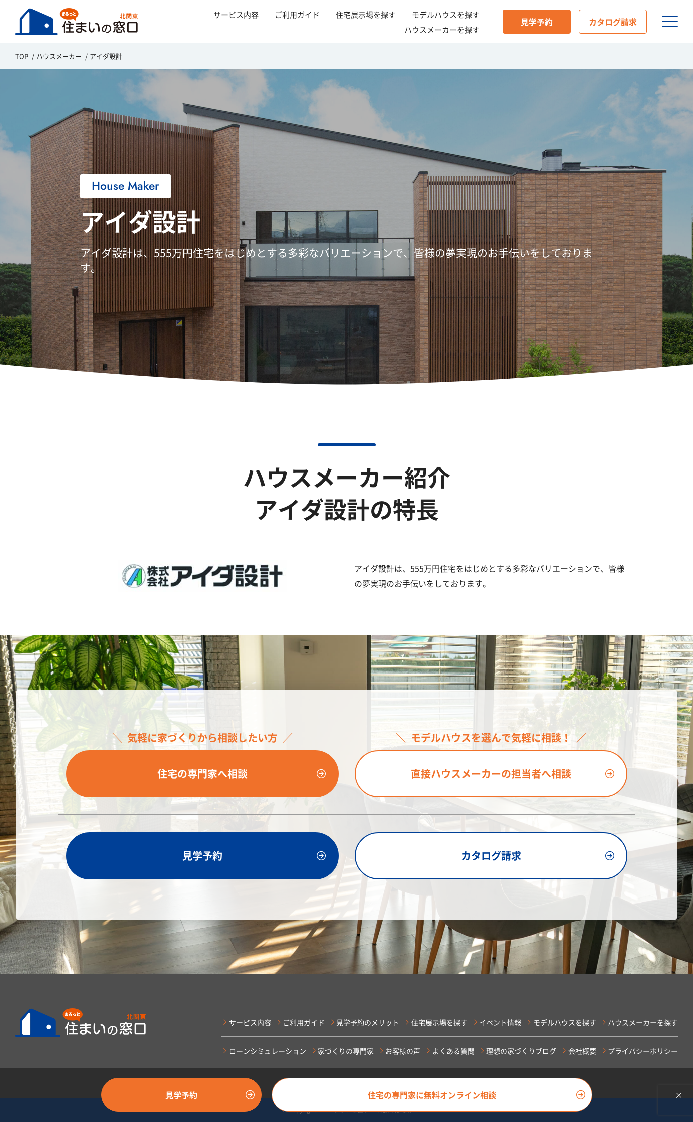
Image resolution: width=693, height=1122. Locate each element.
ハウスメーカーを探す (442, 29)
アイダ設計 (106, 56)
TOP (21, 56)
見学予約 (537, 22)
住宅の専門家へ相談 (202, 773)
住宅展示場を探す (366, 14)
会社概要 (582, 1051)
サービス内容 (236, 14)
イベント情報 (500, 1022)
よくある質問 (453, 1051)
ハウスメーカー (59, 56)
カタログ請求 (613, 22)
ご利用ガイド (297, 14)
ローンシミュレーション (267, 1051)
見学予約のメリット (367, 1022)
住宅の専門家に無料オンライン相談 (432, 1095)
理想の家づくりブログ (521, 1051)
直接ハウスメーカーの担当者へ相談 (491, 773)
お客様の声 (402, 1051)
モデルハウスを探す (446, 14)
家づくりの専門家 (346, 1051)
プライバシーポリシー (643, 1051)
